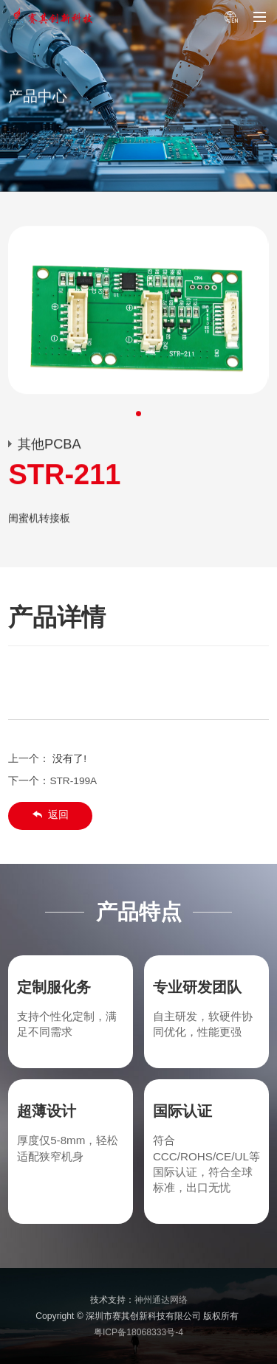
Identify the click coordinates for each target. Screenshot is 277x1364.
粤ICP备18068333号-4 (138, 1332)
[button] (139, 414)
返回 (51, 814)
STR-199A (73, 780)
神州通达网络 (161, 1300)
